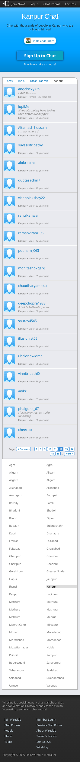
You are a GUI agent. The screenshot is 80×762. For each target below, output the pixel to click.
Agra (12, 464)
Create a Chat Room (49, 725)
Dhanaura (53, 533)
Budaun (14, 525)
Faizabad (52, 541)
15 (52, 453)
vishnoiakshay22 (31, 198)
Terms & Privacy (46, 736)
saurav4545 (27, 321)
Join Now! (18, 4)
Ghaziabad (53, 548)
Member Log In (46, 719)
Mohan (13, 632)
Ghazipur (15, 556)
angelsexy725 (29, 89)
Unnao (13, 685)
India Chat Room (43, 41)
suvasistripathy (30, 145)
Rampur (52, 655)
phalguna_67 (28, 408)
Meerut (51, 617)
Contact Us (43, 741)
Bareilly (13, 503)
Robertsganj (17, 662)
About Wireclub (46, 730)
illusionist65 (27, 338)
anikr (22, 391)
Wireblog (42, 747)
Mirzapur (52, 624)
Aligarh (13, 472)
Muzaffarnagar (18, 647)
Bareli (50, 503)
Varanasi (52, 685)
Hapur (13, 579)
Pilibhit (13, 655)
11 (55, 449)
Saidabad (52, 670)
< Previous (23, 449)
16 (58, 453)
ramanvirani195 (31, 233)
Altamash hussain (32, 127)
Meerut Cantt (17, 624)
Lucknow (52, 594)
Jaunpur (52, 579)
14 (72, 449)
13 (66, 449)
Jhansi (13, 586)
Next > (69, 453)
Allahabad (15, 487)
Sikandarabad (55, 678)
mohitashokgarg (31, 268)
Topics (8, 741)
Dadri (12, 533)
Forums (70, 4)
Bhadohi (14, 510)
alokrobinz (26, 162)
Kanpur (22, 96)
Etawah (14, 541)
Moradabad (54, 632)
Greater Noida (55, 571)
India (21, 81)
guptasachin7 (29, 180)
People (8, 730)
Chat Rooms (51, 4)
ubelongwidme (30, 356)
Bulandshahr (55, 525)
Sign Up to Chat (40, 55)
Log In (34, 4)
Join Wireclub (12, 719)
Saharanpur (54, 662)
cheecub (25, 430)
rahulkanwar (28, 215)
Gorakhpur (16, 571)
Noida (50, 647)
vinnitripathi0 (29, 373)
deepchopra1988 (31, 303)
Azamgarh (15, 495)
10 (49, 449)
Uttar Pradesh (39, 81)
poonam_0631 (29, 250)
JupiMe (23, 106)
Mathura (14, 601)
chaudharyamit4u (32, 286)
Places (9, 81)
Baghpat (52, 495)
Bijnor (13, 518)
